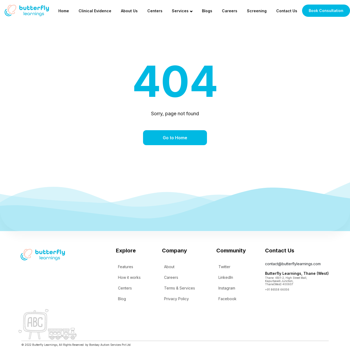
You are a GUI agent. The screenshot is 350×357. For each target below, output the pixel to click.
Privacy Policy (176, 298)
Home (63, 11)
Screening (257, 11)
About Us (129, 11)
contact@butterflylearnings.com (293, 263)
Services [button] (180, 11)
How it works (129, 277)
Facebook (227, 298)
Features (125, 266)
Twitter (224, 266)
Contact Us (286, 11)
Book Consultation (326, 10)
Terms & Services (179, 288)
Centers (154, 11)
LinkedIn (225, 277)
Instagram (226, 288)
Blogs (207, 11)
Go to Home (175, 137)
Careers (229, 11)
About (169, 266)
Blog (122, 298)
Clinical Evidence (95, 11)
